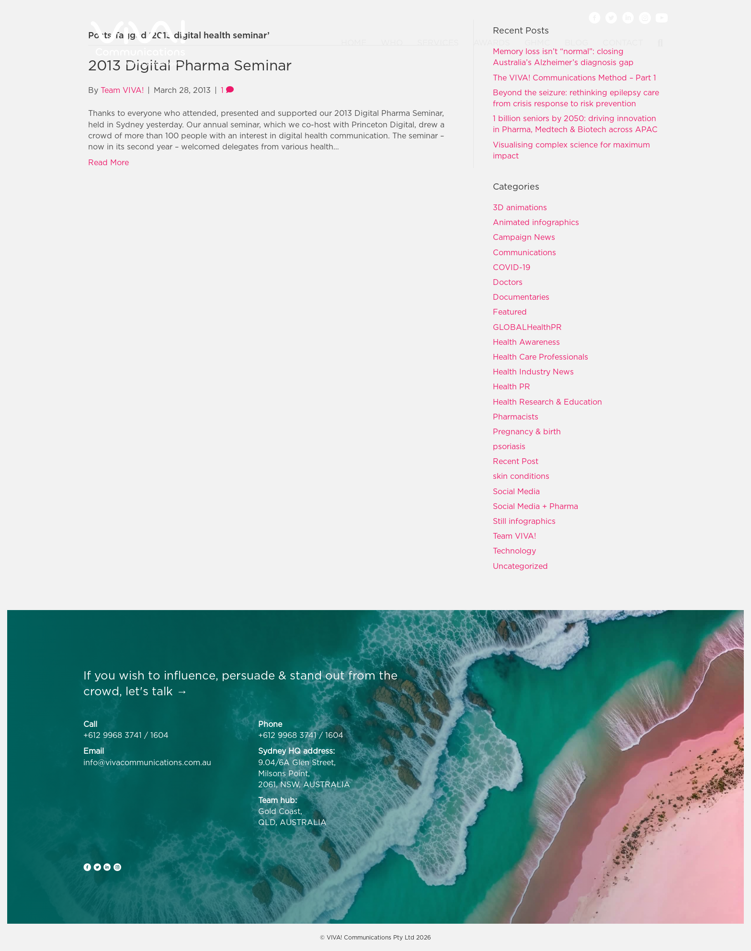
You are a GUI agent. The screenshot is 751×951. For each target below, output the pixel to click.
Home (353, 42)
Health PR (511, 386)
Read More (108, 162)
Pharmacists (515, 416)
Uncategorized (520, 566)
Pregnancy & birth (527, 431)
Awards (491, 42)
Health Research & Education (547, 401)
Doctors (508, 282)
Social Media (516, 491)
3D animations (520, 207)
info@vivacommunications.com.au (147, 762)
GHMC (537, 42)
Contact (623, 42)
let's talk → (156, 691)
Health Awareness (526, 342)
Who (392, 42)
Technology (514, 550)
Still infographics (524, 521)
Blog (576, 42)
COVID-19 (511, 267)
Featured (510, 311)
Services (438, 42)
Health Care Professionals (540, 356)
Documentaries (521, 297)
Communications (524, 252)
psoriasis (509, 446)
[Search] (656, 43)
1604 (159, 735)
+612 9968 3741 (112, 735)
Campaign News (524, 237)
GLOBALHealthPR (527, 327)
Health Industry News (533, 371)
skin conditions (521, 476)
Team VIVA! (514, 536)
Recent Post (515, 461)
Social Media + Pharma (535, 506)
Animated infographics (536, 222)
